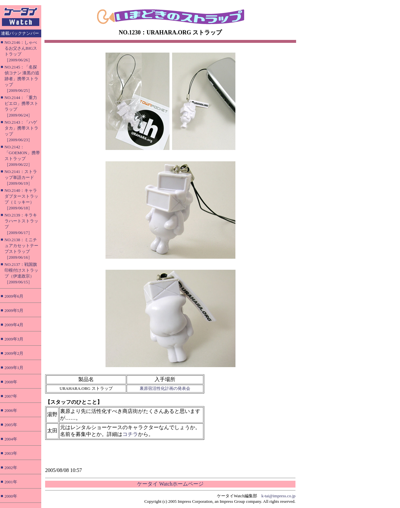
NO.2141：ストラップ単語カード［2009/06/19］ (21, 177)
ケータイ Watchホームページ (170, 484)
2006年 (11, 410)
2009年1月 (14, 367)
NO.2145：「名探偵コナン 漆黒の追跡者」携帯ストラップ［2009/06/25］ (22, 79)
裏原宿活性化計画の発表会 (165, 388)
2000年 (11, 496)
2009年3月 (14, 339)
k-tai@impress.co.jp (278, 495)
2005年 (11, 424)
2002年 (11, 467)
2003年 (11, 453)
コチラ (130, 434)
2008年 (11, 381)
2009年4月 (14, 324)
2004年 (11, 439)
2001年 (11, 481)
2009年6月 (14, 296)
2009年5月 (14, 310)
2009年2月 (14, 353)
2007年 (11, 396)
